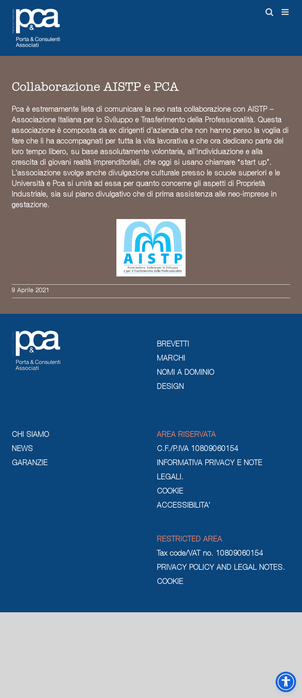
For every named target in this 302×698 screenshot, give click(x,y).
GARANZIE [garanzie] (30, 463)
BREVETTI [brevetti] (173, 344)
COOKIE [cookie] (170, 491)
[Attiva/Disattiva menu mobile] (286, 12)
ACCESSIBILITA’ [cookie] (183, 506)
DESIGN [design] (170, 387)
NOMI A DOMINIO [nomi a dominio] (185, 373)
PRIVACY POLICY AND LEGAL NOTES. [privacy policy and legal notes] (221, 568)
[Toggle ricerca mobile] (269, 12)
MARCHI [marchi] (171, 359)
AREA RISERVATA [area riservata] (186, 435)
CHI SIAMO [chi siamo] (30, 435)
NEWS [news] (22, 449)
